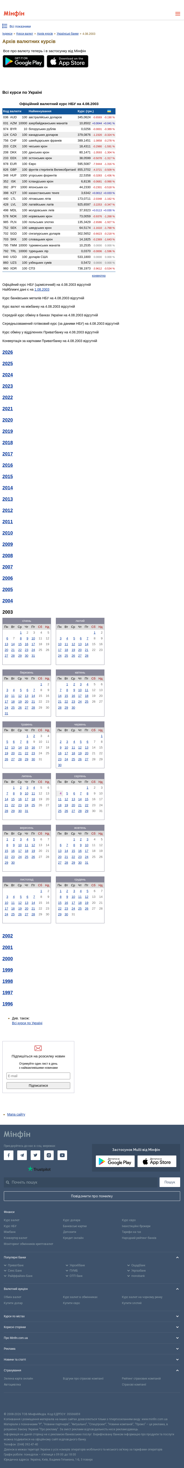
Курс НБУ (10, 1226)
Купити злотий (132, 1303)
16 (26, 644)
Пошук (170, 1182)
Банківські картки (75, 1226)
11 (66, 644)
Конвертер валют (15, 1238)
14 (13, 644)
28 (13, 655)
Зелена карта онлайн (18, 1378)
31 (33, 655)
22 (20, 650)
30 (26, 655)
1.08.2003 (41, 289)
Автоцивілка (12, 1384)
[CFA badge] (14, 1402)
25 (66, 655)
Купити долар (13, 1303)
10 (33, 638)
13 (6, 644)
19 (73, 650)
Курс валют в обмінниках (80, 1297)
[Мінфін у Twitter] (35, 1155)
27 (6, 655)
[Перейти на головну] (14, 14)
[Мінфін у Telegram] (22, 1155)
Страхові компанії (134, 1384)
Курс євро (129, 1220)
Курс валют (11, 1220)
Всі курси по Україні (27, 1023)
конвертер (99, 275)
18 (66, 650)
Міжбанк (10, 1232)
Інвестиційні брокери (136, 1226)
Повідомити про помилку (92, 1196)
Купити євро (71, 1303)
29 (20, 655)
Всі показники (20, 26)
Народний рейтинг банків (139, 1238)
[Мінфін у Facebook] (8, 1155)
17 (33, 644)
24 (33, 650)
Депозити (69, 1232)
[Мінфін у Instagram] (49, 1155)
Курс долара (71, 1220)
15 (20, 644)
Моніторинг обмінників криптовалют (28, 1244)
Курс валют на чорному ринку (142, 1297)
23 (26, 650)
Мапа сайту (16, 1114)
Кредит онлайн (73, 1238)
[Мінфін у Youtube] (62, 1155)
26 (73, 655)
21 (13, 650)
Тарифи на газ (131, 1232)
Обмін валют (12, 1297)
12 (73, 644)
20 (6, 650)
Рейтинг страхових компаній (141, 1378)
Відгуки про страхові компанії (83, 1378)
